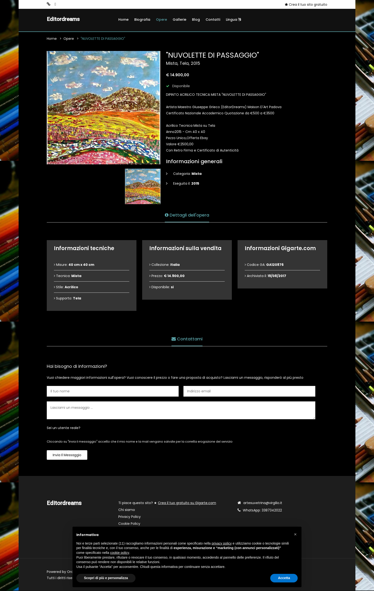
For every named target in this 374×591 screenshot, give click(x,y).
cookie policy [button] (119, 553)
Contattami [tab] (187, 339)
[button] (295, 534)
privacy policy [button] (222, 543)
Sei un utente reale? (63, 428)
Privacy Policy (129, 517)
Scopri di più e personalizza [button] (106, 578)
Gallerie (179, 19)
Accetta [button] (284, 578)
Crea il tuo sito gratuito (306, 4)
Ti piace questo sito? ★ (167, 503)
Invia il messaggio (67, 455)
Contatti (213, 19)
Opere (161, 19)
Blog (196, 19)
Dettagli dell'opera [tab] (187, 215)
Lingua (233, 19)
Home (123, 19)
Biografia (142, 19)
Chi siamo (126, 510)
